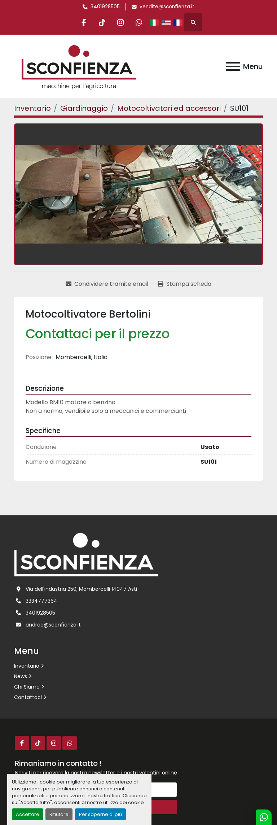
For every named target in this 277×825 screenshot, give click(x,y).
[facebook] (84, 22)
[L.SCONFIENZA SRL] (86, 554)
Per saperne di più (100, 814)
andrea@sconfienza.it (53, 624)
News (20, 676)
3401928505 (105, 6)
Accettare (27, 814)
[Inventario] (32, 108)
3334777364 (41, 600)
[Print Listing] (184, 284)
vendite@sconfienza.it (167, 6)
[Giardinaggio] (84, 108)
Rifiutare (59, 814)
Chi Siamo (27, 686)
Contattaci (28, 697)
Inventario (26, 665)
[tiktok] (102, 22)
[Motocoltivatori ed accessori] (169, 108)
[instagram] (120, 22)
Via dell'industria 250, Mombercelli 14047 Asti (81, 589)
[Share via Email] (107, 284)
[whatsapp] (139, 22)
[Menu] (233, 66)
